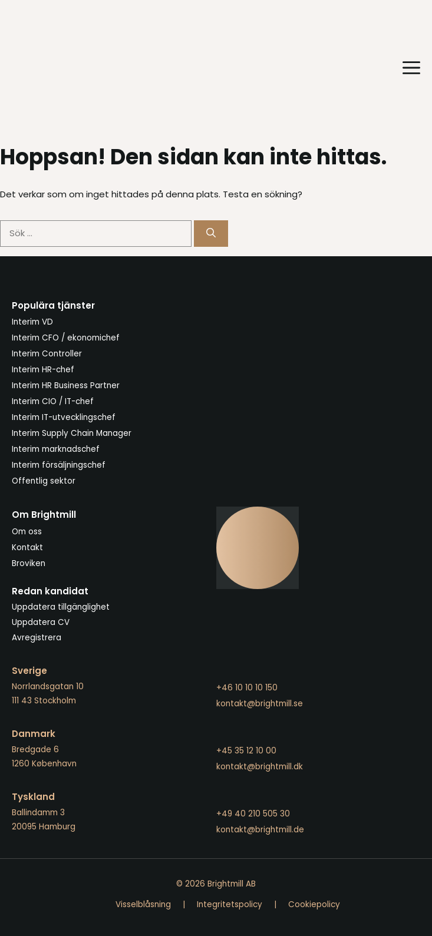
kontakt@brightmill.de (260, 829)
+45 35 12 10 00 (246, 750)
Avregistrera (36, 637)
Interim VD (32, 322)
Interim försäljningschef (58, 465)
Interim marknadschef (56, 449)
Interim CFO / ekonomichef (66, 337)
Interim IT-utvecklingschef (64, 417)
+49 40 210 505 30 (253, 813)
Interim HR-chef (43, 369)
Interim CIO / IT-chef (53, 401)
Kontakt (27, 547)
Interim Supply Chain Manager (71, 433)
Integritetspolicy (229, 904)
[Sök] (211, 233)
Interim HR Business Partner (66, 385)
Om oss (27, 531)
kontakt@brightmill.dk (259, 766)
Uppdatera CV (41, 622)
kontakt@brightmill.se (259, 703)
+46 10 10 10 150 (247, 687)
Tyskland (33, 797)
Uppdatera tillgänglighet (61, 607)
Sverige (29, 670)
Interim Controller (47, 353)
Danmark (33, 733)
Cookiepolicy (314, 904)
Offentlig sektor (43, 481)
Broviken (28, 563)
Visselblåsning (143, 904)
